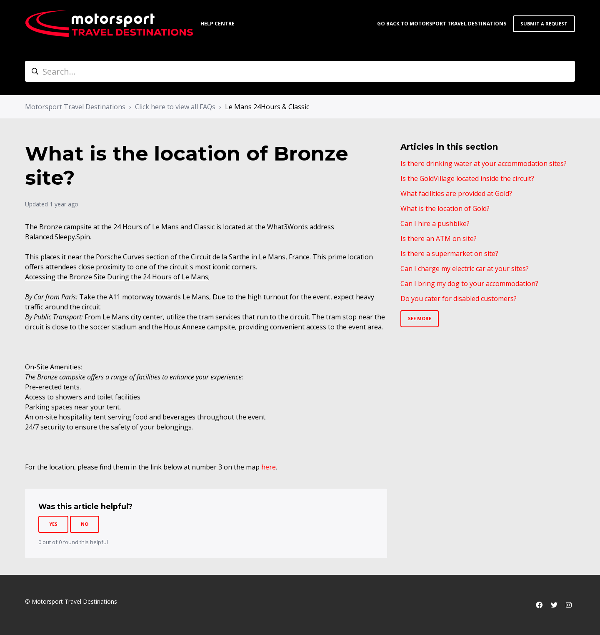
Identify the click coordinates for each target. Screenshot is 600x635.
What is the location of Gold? (445, 208)
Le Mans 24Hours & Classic (267, 106)
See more (419, 318)
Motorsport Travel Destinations (75, 106)
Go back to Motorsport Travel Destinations (441, 23)
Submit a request (544, 23)
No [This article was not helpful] (84, 524)
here (268, 467)
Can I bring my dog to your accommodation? (469, 283)
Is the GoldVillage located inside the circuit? (467, 178)
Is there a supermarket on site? (449, 253)
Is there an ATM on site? (438, 238)
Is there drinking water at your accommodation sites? (483, 163)
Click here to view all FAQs (175, 106)
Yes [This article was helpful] (53, 524)
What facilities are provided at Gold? (456, 193)
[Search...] (300, 71)
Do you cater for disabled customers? (458, 298)
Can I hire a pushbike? (435, 223)
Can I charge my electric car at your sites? (464, 268)
